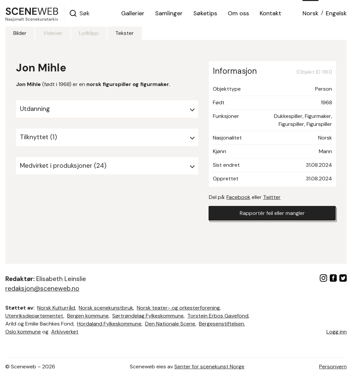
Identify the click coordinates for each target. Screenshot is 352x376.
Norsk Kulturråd (56, 307)
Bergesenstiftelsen (221, 323)
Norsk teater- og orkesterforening (178, 307)
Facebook (238, 197)
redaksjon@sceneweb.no (42, 288)
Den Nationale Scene (170, 323)
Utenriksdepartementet (34, 315)
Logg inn (336, 331)
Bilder (20, 33)
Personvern (333, 366)
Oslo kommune (23, 331)
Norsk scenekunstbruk (106, 307)
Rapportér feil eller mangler (272, 213)
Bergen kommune (88, 315)
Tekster (124, 33)
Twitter (272, 197)
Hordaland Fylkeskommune (109, 323)
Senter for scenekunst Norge (209, 366)
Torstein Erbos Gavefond (217, 315)
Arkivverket (64, 331)
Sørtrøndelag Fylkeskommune (148, 315)
